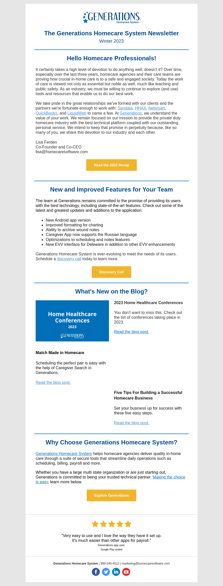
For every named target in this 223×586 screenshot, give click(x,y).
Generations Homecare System (64, 453)
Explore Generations (111, 495)
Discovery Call (111, 272)
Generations (131, 113)
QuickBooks (46, 113)
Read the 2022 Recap (111, 165)
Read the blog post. (131, 332)
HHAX (140, 108)
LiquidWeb (76, 113)
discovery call (69, 259)
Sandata (125, 108)
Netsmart (156, 108)
